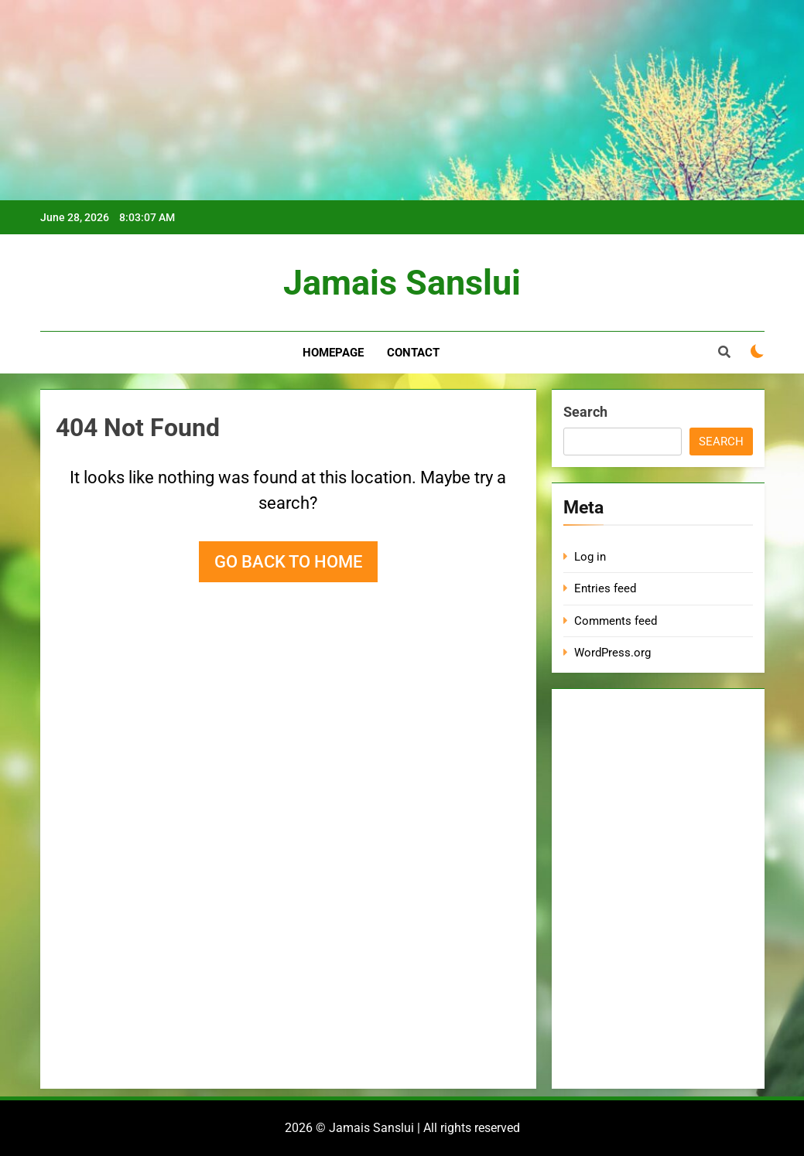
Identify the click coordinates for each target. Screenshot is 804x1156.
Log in (590, 557)
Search (585, 412)
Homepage (333, 353)
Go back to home (288, 561)
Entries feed (605, 588)
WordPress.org (612, 653)
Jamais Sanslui (402, 282)
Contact (413, 353)
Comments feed (615, 621)
